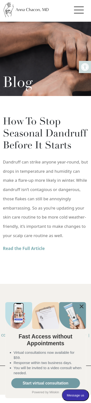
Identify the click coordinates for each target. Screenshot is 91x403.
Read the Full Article (24, 248)
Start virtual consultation (45, 383)
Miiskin (54, 392)
